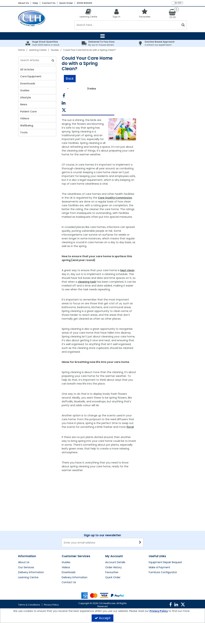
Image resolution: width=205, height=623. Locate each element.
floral (130, 427)
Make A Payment (159, 567)
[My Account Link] (116, 13)
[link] (64, 95)
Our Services (26, 567)
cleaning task (87, 282)
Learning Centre (28, 577)
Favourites (111, 572)
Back (70, 78)
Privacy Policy (51, 604)
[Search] (127, 24)
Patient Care (28, 111)
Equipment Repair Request (165, 562)
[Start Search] (183, 24)
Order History (113, 567)
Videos (24, 118)
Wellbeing (26, 125)
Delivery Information (31, 572)
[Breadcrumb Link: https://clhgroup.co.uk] (21, 50)
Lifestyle (25, 97)
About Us (23, 3)
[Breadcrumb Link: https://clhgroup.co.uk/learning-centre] (37, 50)
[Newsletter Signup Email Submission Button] (140, 542)
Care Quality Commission (115, 198)
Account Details (115, 562)
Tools (24, 132)
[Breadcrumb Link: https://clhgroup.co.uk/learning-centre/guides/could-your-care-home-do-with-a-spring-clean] (89, 50)
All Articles (27, 69)
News (23, 104)
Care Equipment (30, 76)
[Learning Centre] (88, 13)
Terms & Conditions (29, 604)
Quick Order (66, 3)
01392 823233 (84, 3)
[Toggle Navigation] (102, 36)
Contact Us (48, 3)
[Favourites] (145, 13)
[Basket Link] (173, 13)
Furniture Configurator (163, 572)
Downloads (27, 83)
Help (35, 3)
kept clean (127, 270)
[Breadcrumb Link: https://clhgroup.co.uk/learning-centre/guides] (55, 50)
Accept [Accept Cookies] (102, 618)
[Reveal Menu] (102, 36)
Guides (24, 90)
